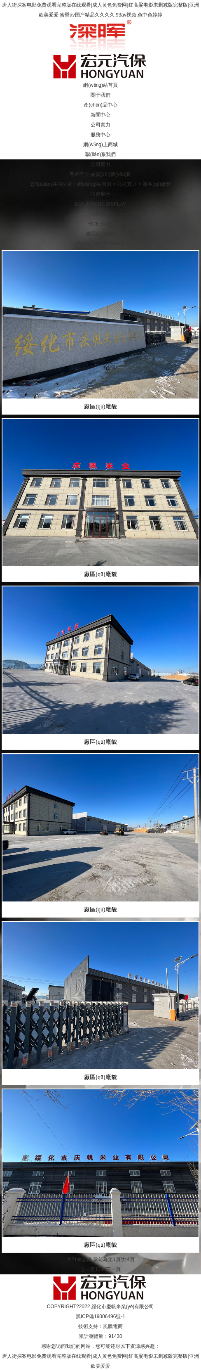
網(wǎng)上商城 (100, 144)
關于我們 (100, 95)
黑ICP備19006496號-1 (100, 1316)
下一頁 (113, 1269)
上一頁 (87, 1269)
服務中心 (100, 135)
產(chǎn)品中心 (100, 105)
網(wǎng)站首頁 (100, 85)
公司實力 (100, 125)
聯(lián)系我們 (100, 154)
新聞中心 (100, 115)
